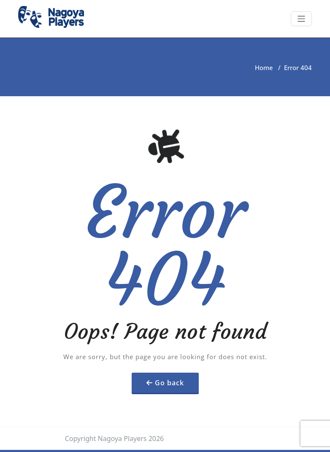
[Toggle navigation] (301, 18)
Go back (169, 382)
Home (264, 67)
